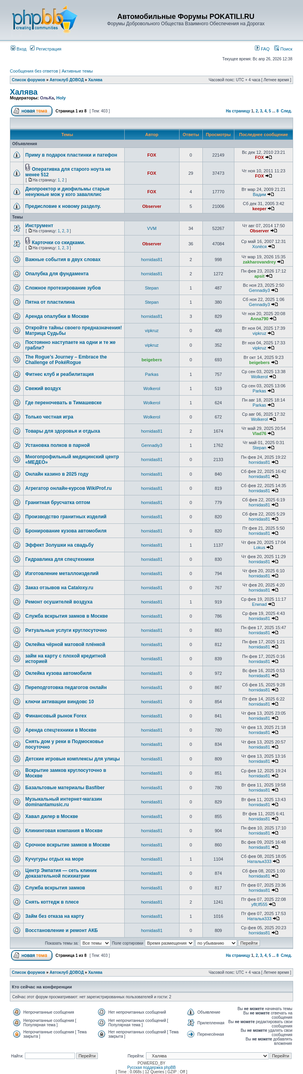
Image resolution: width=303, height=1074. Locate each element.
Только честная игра (49, 417)
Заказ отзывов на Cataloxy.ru (59, 587)
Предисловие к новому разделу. (63, 206)
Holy (61, 97)
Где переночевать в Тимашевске (63, 402)
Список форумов (28, 80)
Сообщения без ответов (34, 71)
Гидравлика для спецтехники (59, 559)
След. (286, 111)
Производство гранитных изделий (66, 516)
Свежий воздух (43, 388)
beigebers (152, 359)
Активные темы (77, 71)
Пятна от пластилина (50, 302)
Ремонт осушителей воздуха (58, 602)
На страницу (238, 111)
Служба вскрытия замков (55, 888)
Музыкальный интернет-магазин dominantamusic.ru (63, 801)
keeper (259, 208)
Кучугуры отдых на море (54, 859)
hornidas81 (151, 259)
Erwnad (259, 604)
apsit (259, 276)
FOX (151, 155)
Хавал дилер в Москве (51, 816)
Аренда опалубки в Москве (57, 316)
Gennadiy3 (259, 290)
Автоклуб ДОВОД (67, 80)
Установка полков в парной (57, 445)
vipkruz (152, 330)
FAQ (262, 49)
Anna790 (260, 318)
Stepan (152, 288)
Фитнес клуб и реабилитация (59, 374)
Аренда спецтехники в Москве (60, 730)
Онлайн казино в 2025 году (56, 474)
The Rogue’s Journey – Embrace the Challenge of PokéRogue (66, 359)
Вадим (259, 194)
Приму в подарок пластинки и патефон (71, 155)
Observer (151, 206)
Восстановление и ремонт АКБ (61, 930)
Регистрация (45, 49)
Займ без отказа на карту (54, 916)
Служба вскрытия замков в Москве (66, 616)
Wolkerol (259, 376)
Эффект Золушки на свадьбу (59, 545)
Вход (18, 49)
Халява (95, 80)
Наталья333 (259, 861)
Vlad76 (259, 433)
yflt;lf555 (259, 904)
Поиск (283, 49)
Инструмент (39, 225)
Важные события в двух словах (63, 259)
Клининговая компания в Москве (64, 830)
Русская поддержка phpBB (151, 1067)
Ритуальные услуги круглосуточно (66, 630)
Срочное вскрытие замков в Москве (67, 845)
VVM (152, 228)
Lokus (259, 547)
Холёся (259, 246)
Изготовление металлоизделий (62, 573)
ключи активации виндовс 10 (59, 701)
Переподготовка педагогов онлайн (66, 687)
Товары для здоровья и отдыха (62, 431)
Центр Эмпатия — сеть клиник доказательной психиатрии (61, 873)
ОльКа (47, 97)
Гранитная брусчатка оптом (57, 502)
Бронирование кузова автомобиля (66, 531)
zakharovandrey (259, 262)
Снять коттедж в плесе (52, 902)
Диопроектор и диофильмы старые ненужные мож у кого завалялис (67, 191)
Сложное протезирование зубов (63, 288)
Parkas (152, 374)
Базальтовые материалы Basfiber (65, 787)
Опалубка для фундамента (56, 273)
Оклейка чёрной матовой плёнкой (65, 644)
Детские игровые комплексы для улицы (72, 759)
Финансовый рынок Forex (55, 716)
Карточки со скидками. (58, 242)
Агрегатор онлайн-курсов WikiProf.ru (68, 488)
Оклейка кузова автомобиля (58, 673)
